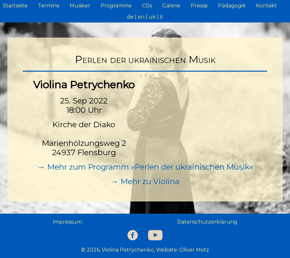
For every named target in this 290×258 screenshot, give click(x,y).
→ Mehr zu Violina (145, 181)
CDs (147, 6)
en (141, 17)
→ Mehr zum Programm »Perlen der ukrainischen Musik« (145, 167)
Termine (48, 6)
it (161, 17)
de (130, 17)
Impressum (67, 222)
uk (152, 17)
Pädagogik (232, 6)
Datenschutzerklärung (207, 222)
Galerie (171, 6)
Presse (199, 6)
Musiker (80, 6)
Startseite (15, 6)
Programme (116, 6)
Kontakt (266, 6)
